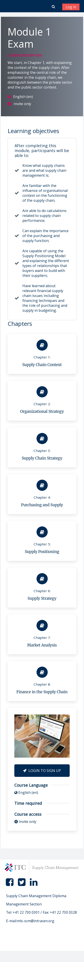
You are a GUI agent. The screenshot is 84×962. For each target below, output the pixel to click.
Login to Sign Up (42, 770)
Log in (71, 6)
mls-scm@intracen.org (35, 920)
